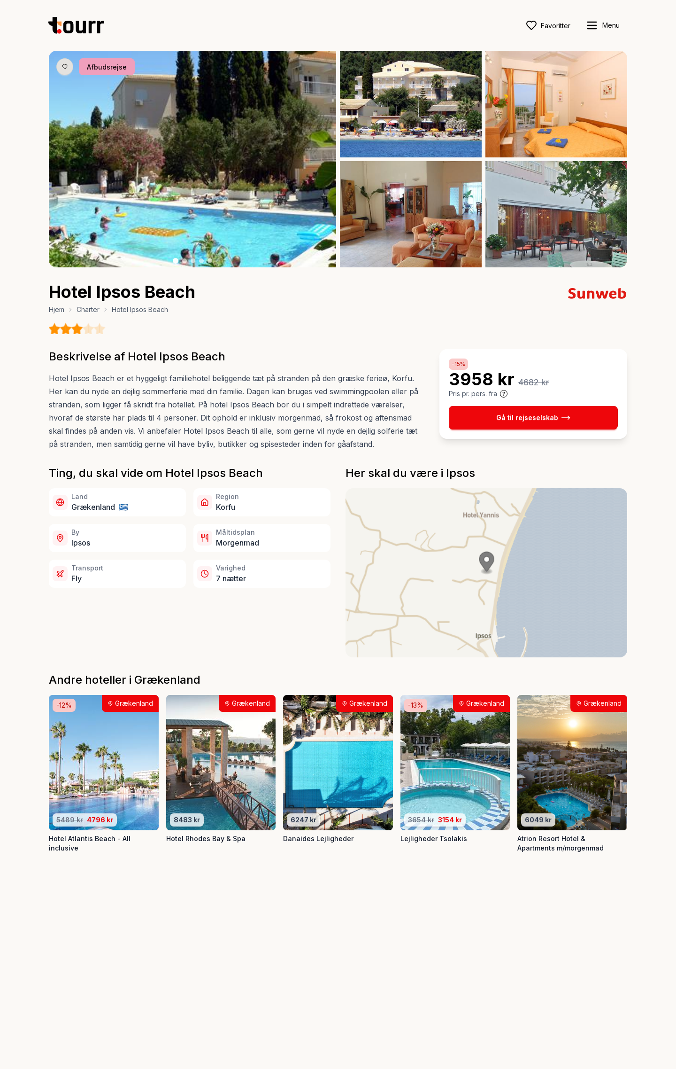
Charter (88, 309)
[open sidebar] (602, 25)
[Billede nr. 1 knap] (175, 261)
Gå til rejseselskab (533, 417)
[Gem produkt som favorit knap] (64, 66)
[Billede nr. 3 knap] (193, 260)
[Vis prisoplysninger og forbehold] (503, 394)
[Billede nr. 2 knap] (184, 260)
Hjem (56, 309)
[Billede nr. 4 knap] (201, 260)
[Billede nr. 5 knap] (209, 260)
